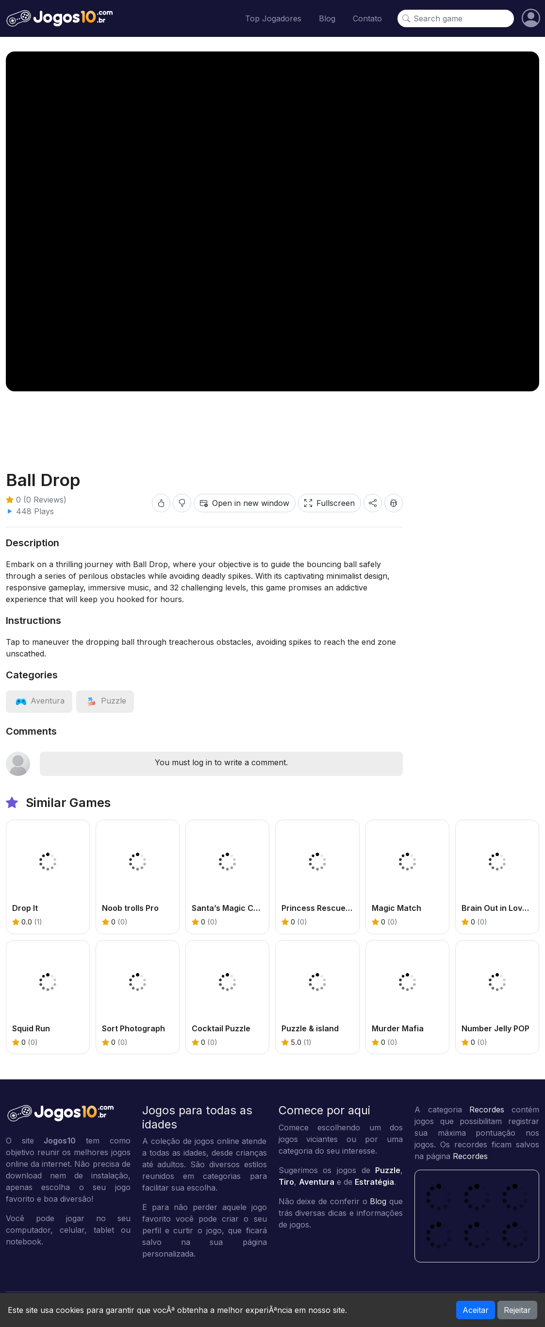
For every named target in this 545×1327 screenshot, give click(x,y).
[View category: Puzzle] (105, 700)
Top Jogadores (273, 18)
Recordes (486, 1109)
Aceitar (475, 1310)
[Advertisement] (272, 423)
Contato (367, 18)
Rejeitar (517, 1310)
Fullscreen (329, 503)
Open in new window (244, 503)
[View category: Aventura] (39, 700)
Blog (327, 18)
